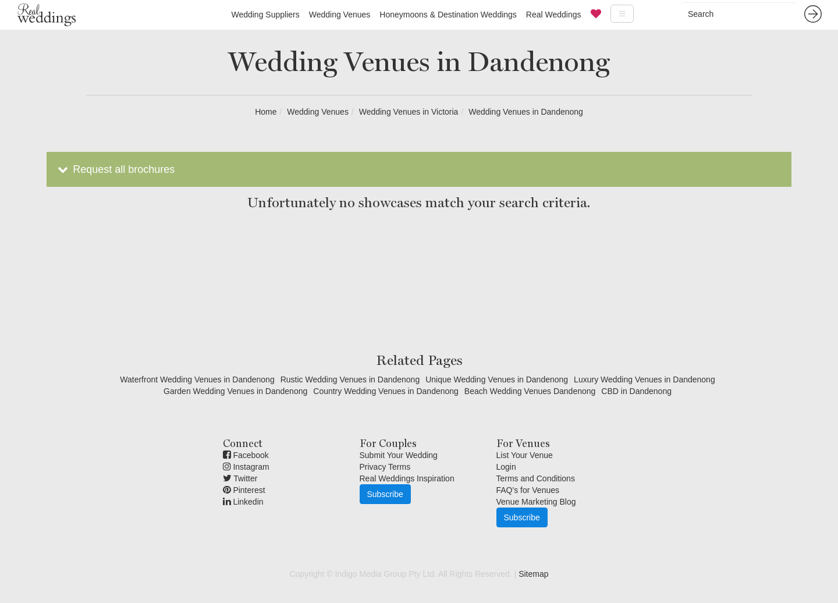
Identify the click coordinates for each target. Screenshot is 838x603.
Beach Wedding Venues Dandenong (529, 391)
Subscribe (385, 494)
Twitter (240, 478)
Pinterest (244, 490)
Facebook (246, 455)
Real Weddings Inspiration (407, 478)
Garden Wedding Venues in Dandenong (235, 391)
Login (506, 466)
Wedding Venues (340, 14)
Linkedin (243, 501)
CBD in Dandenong (636, 391)
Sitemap (533, 574)
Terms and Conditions (535, 478)
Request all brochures (115, 169)
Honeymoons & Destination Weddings (448, 14)
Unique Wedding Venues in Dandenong (496, 379)
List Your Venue (524, 455)
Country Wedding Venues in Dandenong (386, 391)
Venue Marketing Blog (536, 501)
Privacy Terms (385, 466)
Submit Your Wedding (399, 455)
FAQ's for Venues (528, 490)
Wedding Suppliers (265, 14)
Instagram (246, 466)
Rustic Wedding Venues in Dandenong (350, 379)
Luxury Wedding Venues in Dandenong (644, 379)
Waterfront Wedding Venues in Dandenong (197, 379)
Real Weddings (553, 14)
